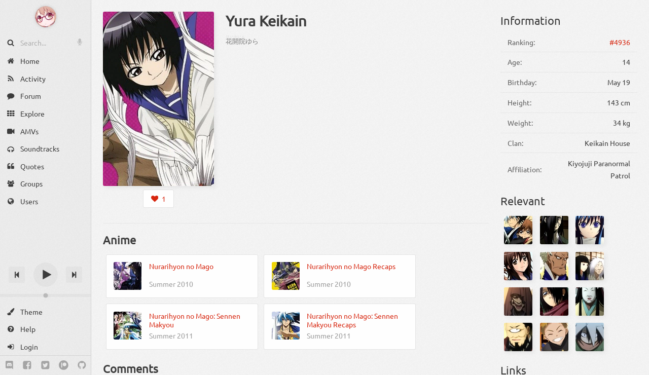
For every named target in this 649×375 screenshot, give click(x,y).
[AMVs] (45, 131)
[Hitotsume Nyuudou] (518, 337)
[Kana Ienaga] (518, 266)
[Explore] (45, 114)
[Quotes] (45, 166)
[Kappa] (589, 337)
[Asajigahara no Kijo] (589, 266)
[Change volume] (45, 295)
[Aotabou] (554, 266)
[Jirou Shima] (554, 337)
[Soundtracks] (45, 149)
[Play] (45, 274)
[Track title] (45, 256)
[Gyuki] (554, 230)
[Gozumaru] (554, 301)
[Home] (45, 61)
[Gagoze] (518, 301)
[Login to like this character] (158, 199)
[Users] (45, 201)
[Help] (45, 329)
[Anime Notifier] (45, 16)
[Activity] (45, 79)
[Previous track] (17, 275)
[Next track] (74, 275)
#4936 (619, 42)
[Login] (45, 347)
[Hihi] (589, 301)
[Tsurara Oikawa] (589, 230)
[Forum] (45, 96)
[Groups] (45, 184)
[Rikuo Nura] (518, 230)
